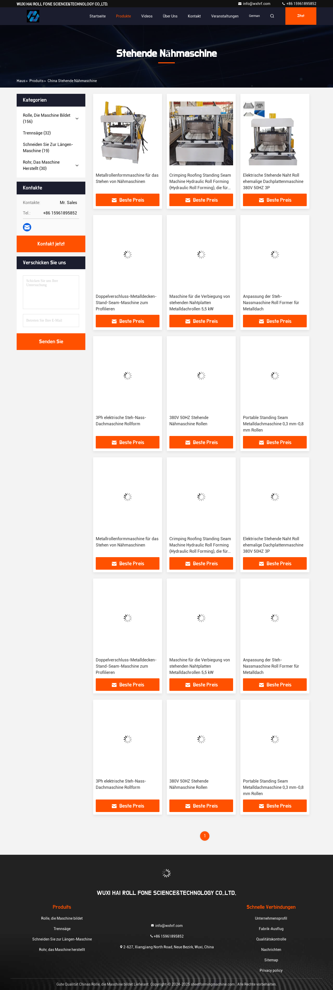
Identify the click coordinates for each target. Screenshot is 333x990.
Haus (21, 81)
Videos (145, 16)
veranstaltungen (223, 16)
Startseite (96, 16)
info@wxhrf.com (254, 4)
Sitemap (271, 960)
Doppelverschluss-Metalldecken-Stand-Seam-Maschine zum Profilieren (126, 302)
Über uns (168, 16)
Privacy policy (271, 970)
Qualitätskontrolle (271, 939)
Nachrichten (271, 950)
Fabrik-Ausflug (271, 929)
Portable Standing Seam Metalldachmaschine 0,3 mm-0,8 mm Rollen (273, 424)
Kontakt (192, 16)
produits (36, 81)
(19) (48, 147)
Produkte (121, 16)
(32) (37, 133)
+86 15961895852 (298, 4)
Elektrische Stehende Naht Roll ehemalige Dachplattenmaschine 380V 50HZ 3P (273, 181)
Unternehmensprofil (271, 918)
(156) (46, 118)
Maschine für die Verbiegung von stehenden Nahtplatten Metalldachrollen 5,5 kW (199, 302)
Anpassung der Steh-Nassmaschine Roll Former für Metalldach (271, 302)
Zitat (300, 16)
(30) (41, 165)
